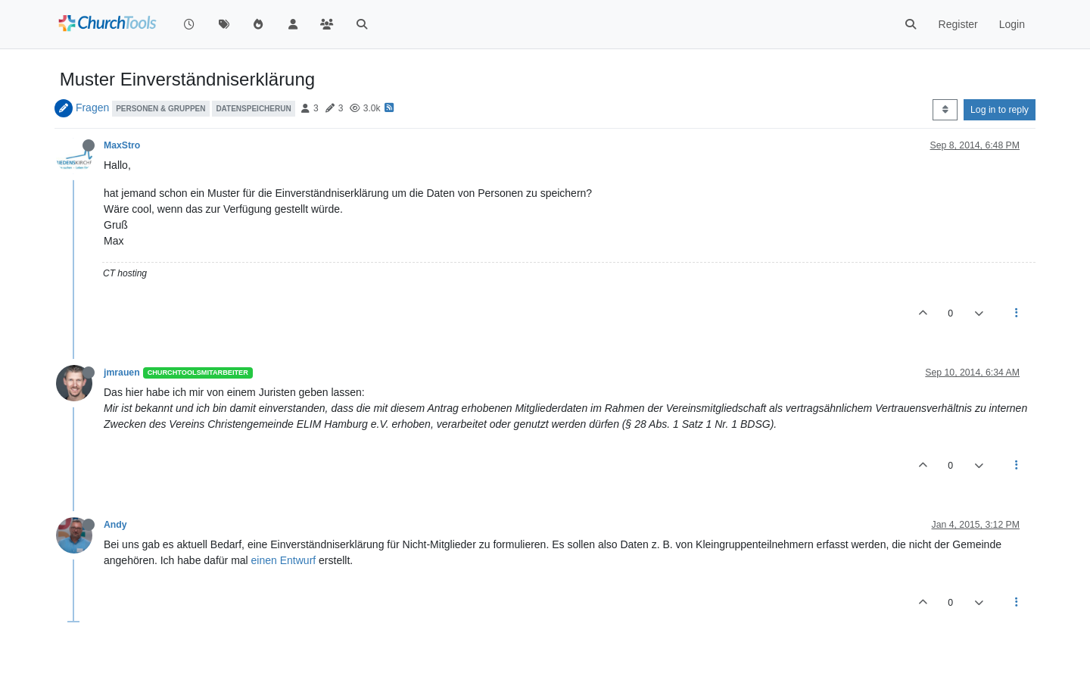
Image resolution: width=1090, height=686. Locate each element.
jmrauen (122, 372)
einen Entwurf (283, 560)
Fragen (92, 107)
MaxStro (122, 145)
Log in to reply (999, 109)
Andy (115, 524)
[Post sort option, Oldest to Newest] (945, 109)
